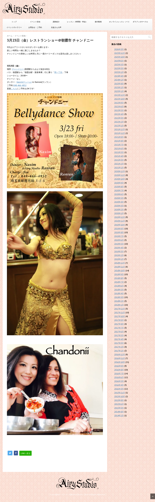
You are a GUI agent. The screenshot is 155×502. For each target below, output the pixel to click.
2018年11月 (119, 266)
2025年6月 (119, 60)
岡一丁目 (58, 72)
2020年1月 (119, 213)
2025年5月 (119, 64)
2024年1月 (119, 80)
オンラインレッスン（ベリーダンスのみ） (119, 23)
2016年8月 (119, 369)
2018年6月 (119, 286)
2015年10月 (119, 396)
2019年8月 (119, 232)
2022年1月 (119, 125)
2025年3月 (119, 68)
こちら (14, 88)
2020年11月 (119, 175)
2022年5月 (119, 110)
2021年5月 (119, 152)
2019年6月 (119, 240)
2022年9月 (119, 102)
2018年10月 (119, 270)
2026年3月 (119, 49)
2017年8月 (119, 324)
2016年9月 (119, 366)
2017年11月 (119, 312)
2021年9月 (119, 137)
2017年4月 (119, 339)
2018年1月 (119, 305)
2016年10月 (119, 362)
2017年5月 (119, 335)
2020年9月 (119, 183)
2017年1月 (119, 350)
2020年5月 (119, 198)
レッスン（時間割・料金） (77, 22)
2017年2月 (119, 347)
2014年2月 (119, 415)
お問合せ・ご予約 (35, 27)
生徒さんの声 (56, 27)
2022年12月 (119, 95)
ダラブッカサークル (140, 22)
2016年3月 (119, 389)
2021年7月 (119, 144)
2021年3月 (119, 160)
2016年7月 (119, 373)
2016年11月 (119, 358)
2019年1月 (119, 259)
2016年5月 (119, 381)
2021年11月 (119, 133)
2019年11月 (119, 221)
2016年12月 (119, 354)
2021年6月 (119, 148)
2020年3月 (119, 205)
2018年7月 (119, 282)
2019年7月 (119, 236)
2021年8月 (119, 141)
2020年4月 (119, 202)
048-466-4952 (19, 85)
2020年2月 (119, 209)
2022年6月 (119, 106)
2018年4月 (119, 293)
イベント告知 (35, 22)
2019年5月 (119, 244)
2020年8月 (119, 186)
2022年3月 (119, 118)
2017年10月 (119, 316)
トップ (14, 22)
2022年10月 (119, 99)
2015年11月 (119, 392)
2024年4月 (119, 76)
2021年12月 (119, 129)
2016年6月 (119, 377)
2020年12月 (119, 171)
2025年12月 (119, 53)
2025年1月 (119, 72)
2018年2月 (119, 301)
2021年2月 (119, 163)
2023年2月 (119, 87)
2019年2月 (119, 255)
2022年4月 (119, 114)
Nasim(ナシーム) (24, 82)
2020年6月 (119, 194)
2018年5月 (119, 289)
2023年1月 (119, 91)
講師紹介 (56, 22)
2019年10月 (119, 225)
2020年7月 (119, 190)
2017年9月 (119, 320)
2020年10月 (119, 179)
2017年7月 (119, 328)
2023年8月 (119, 83)
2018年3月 (119, 297)
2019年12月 (119, 217)
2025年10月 (119, 57)
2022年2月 (119, 122)
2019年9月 (119, 228)
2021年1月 (119, 167)
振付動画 (98, 22)
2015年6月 (119, 404)
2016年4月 (119, 385)
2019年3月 (119, 251)
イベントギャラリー (14, 27)
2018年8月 (119, 278)
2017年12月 (119, 308)
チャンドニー (18, 69)
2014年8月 (119, 411)
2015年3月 (119, 408)
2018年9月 (119, 274)
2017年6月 (119, 331)
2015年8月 (119, 400)
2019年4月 (119, 247)
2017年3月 (119, 343)
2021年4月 (119, 156)
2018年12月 (119, 263)
